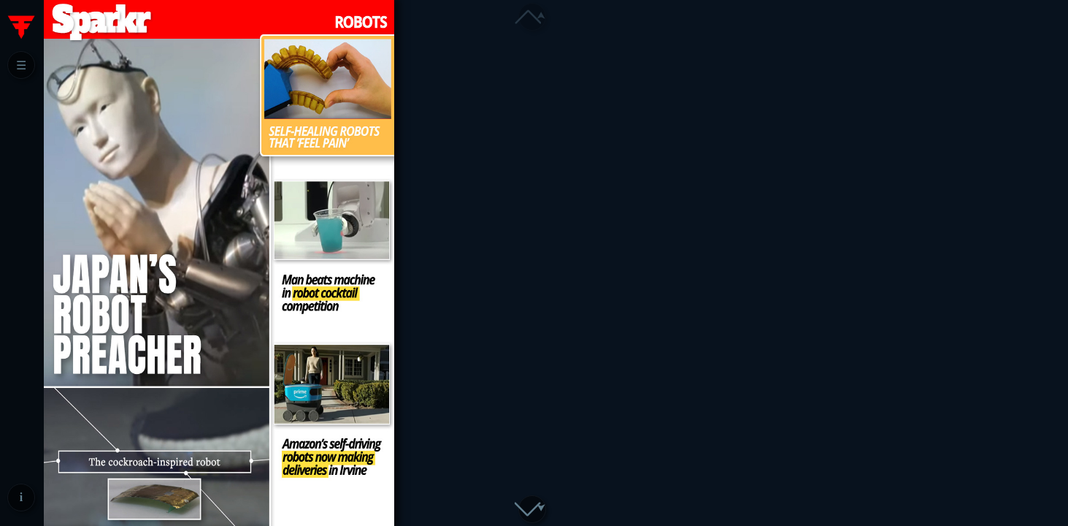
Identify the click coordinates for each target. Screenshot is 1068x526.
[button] (532, 509)
